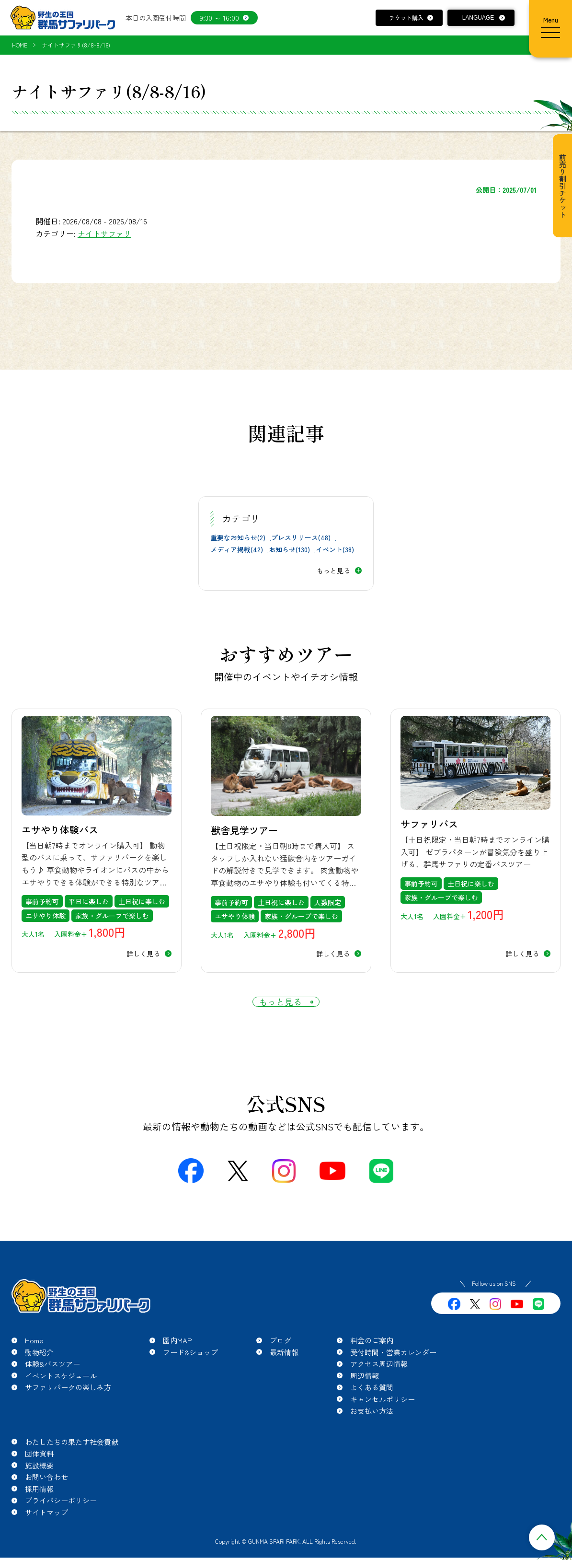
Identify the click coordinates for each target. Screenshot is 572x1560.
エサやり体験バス (60, 830)
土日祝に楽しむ (141, 901)
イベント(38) (335, 549)
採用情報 (39, 1503)
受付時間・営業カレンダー (393, 1367)
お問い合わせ (46, 1492)
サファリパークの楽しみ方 (68, 1402)
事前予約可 (42, 901)
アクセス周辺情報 (379, 1379)
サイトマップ (46, 1527)
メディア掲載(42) (236, 549)
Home (34, 1355)
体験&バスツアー (52, 1379)
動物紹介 (39, 1367)
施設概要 (39, 1480)
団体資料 (39, 1468)
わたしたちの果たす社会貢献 (71, 1456)
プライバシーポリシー (61, 1515)
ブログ (280, 1355)
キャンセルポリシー (382, 1414)
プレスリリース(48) (301, 537)
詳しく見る (143, 953)
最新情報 (284, 1367)
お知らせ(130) (289, 549)
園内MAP (177, 1355)
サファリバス (429, 824)
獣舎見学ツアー (244, 830)
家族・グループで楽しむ (112, 915)
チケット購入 (406, 17)
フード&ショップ (190, 1367)
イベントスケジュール (61, 1390)
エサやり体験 (45, 915)
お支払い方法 (371, 1425)
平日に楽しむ (89, 901)
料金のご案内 (371, 1355)
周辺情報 (364, 1390)
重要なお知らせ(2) (237, 537)
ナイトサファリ (104, 233)
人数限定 (327, 902)
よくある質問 (371, 1402)
